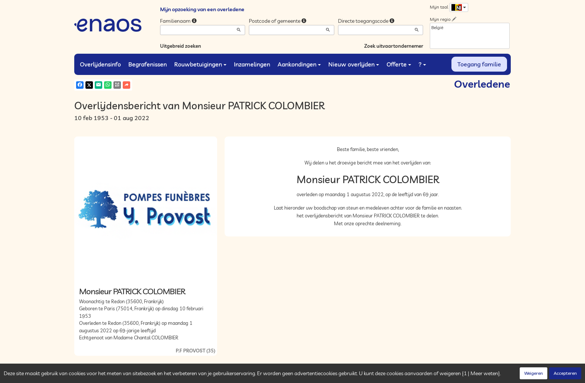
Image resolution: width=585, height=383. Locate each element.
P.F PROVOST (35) (195, 351)
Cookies (183, 376)
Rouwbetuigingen (200, 64)
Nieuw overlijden (353, 64)
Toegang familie (479, 64)
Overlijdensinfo (100, 64)
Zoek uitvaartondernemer (393, 46)
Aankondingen (299, 64)
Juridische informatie (218, 376)
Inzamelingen (252, 64)
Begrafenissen (147, 64)
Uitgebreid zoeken (180, 46)
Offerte (399, 64)
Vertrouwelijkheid (152, 376)
